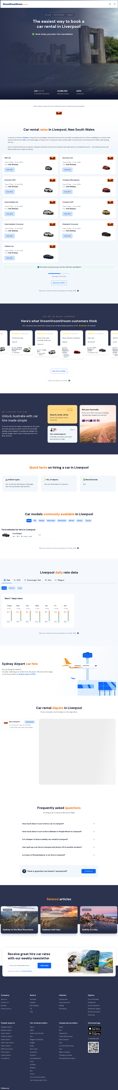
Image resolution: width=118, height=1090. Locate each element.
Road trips (91, 1019)
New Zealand (34, 1010)
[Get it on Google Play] (94, 1038)
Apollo (61, 1031)
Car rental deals (93, 1004)
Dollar (32, 1050)
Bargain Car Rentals (36, 1044)
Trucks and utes (64, 1007)
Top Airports (5, 1063)
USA (31, 1016)
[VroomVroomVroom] (15, 4)
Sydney (26, 142)
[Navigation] (114, 4)
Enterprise (33, 1056)
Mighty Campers (64, 1056)
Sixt (31, 1075)
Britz (60, 1035)
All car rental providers (37, 1081)
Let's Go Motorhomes (66, 1050)
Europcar (33, 1060)
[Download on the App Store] (94, 1033)
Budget (32, 1047)
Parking (61, 1010)
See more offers (59, 287)
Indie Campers (64, 1044)
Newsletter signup (94, 1013)
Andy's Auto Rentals (37, 1038)
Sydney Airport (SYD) (27, 679)
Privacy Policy (27, 975)
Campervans (63, 1004)
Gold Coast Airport (7, 1047)
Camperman (63, 1038)
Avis (31, 1041)
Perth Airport (5, 1056)
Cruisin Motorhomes (66, 1041)
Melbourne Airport (7, 1053)
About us (4, 1004)
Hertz (32, 1066)
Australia (33, 1004)
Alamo (32, 1031)
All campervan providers (67, 1063)
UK (31, 1013)
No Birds (33, 1069)
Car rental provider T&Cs (38, 1085)
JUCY (61, 1047)
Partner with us (6, 1013)
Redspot (33, 1072)
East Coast (34, 1053)
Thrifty (32, 1078)
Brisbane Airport (6, 1035)
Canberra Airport (6, 1041)
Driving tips (92, 1007)
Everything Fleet (35, 1063)
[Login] (110, 4)
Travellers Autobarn (65, 1060)
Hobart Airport (6, 1050)
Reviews (4, 1010)
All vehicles (63, 1013)
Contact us (5, 1007)
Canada (32, 1007)
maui (60, 1053)
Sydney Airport (6, 1060)
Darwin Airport (5, 1044)
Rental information (94, 1016)
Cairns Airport (5, 1038)
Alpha (32, 1035)
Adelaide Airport (6, 1031)
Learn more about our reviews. (57, 385)
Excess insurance (94, 1010)
